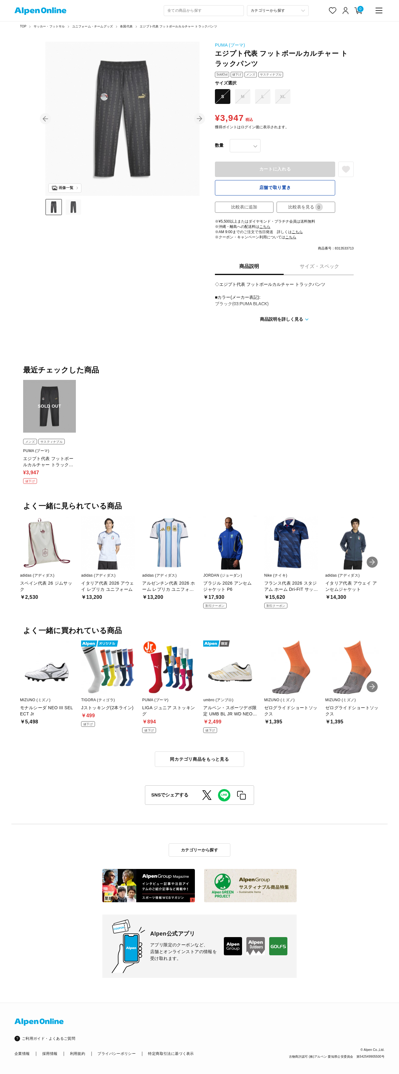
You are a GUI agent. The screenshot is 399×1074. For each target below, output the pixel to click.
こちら (264, 226)
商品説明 (249, 266)
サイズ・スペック (319, 266)
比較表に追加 (244, 206)
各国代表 (126, 26)
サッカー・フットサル (49, 26)
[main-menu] (379, 10)
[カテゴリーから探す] (278, 10)
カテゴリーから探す (199, 850)
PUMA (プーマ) (230, 45)
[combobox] (204, 10)
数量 (219, 145)
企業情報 (22, 1053)
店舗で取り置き (275, 187)
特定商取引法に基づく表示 (171, 1053)
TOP (23, 26)
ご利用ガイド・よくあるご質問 (48, 1038)
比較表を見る (305, 207)
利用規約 (77, 1053)
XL (283, 96)
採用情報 (49, 1053)
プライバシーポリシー (116, 1053)
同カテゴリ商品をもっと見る (199, 759)
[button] (45, 118)
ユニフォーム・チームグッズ (92, 26)
